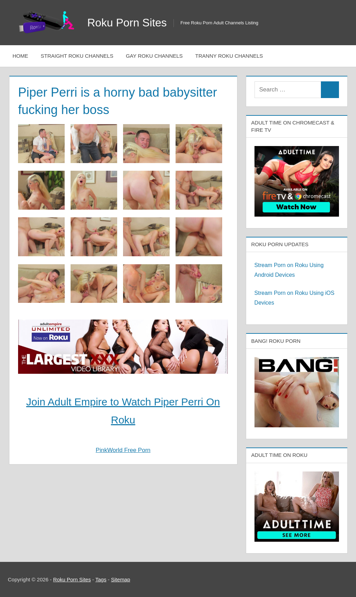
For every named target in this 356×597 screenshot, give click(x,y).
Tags (100, 579)
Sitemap (120, 579)
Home (20, 56)
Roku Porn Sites (127, 22)
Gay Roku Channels (154, 56)
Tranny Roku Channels (229, 56)
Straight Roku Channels (77, 56)
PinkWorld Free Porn (123, 450)
